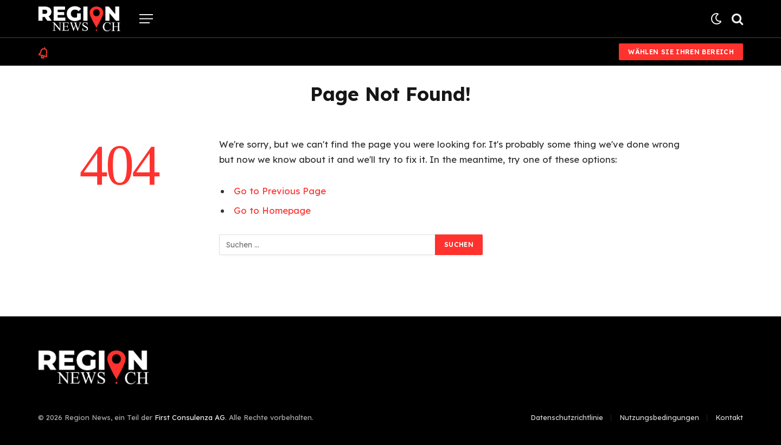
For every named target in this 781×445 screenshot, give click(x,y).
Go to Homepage (272, 210)
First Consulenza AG (190, 417)
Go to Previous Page (280, 190)
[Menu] (146, 19)
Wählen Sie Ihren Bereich (681, 52)
